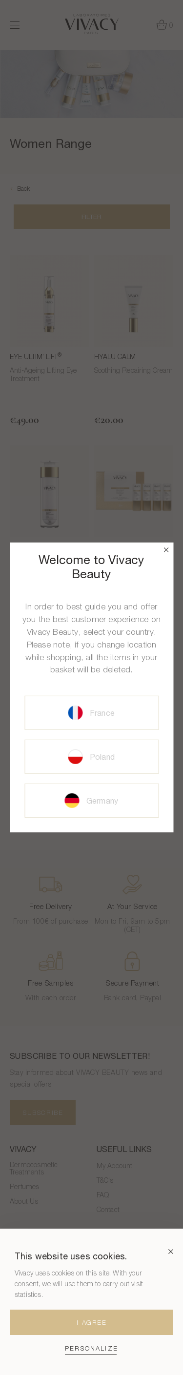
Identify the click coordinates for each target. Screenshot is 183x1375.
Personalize (91, 1348)
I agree (91, 1322)
